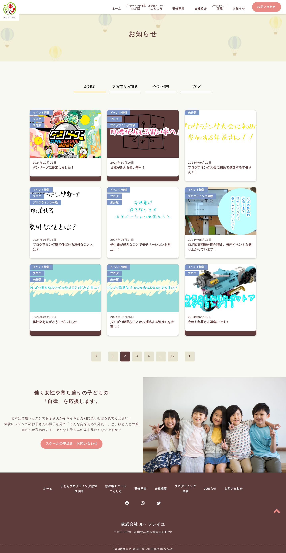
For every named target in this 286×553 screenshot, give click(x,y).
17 (173, 356)
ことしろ (156, 7)
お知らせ (239, 8)
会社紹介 (201, 8)
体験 (220, 7)
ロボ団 (135, 7)
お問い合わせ (266, 6)
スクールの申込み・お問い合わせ (72, 443)
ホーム (116, 8)
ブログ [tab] (196, 86)
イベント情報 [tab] (160, 86)
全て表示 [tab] (89, 86)
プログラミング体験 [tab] (124, 86)
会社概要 (161, 488)
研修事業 (178, 8)
